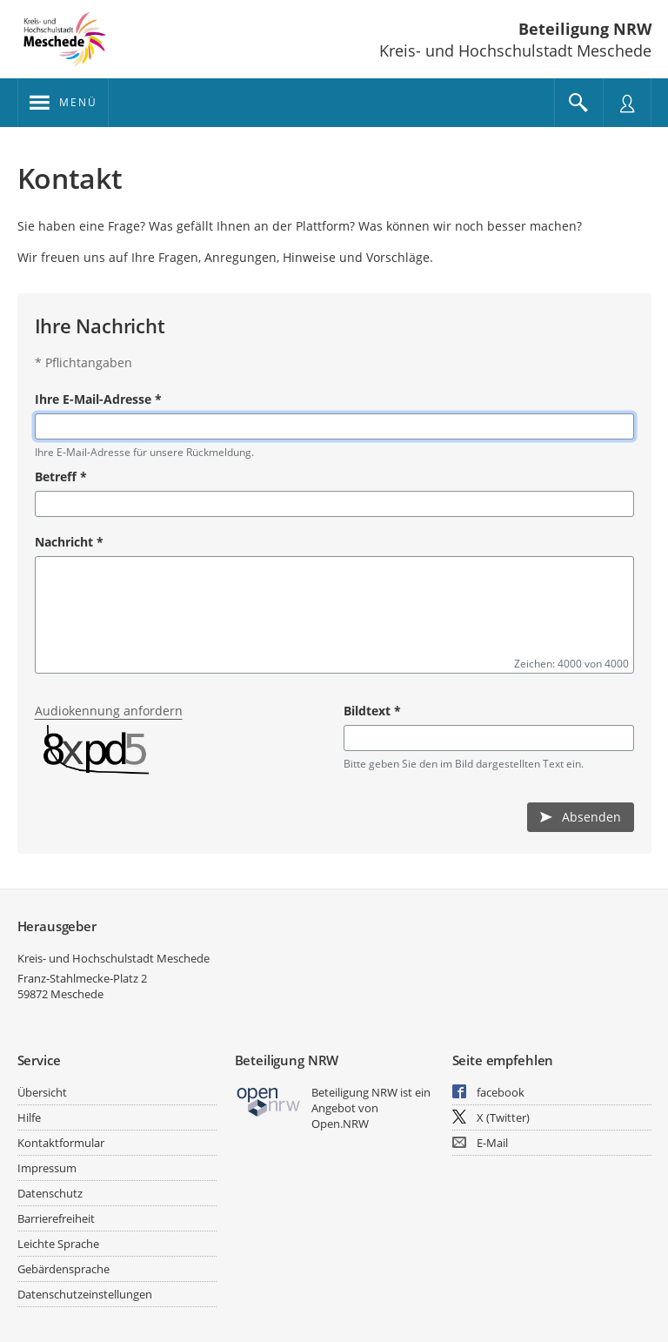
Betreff (61, 476)
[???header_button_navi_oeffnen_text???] (63, 102)
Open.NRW (340, 1123)
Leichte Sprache (58, 1243)
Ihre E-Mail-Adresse (98, 399)
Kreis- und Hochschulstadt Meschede (113, 958)
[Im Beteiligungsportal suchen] (578, 102)
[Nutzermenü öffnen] (627, 102)
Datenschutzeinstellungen (84, 1294)
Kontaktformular (60, 1143)
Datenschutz (50, 1193)
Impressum (47, 1168)
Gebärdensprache (63, 1269)
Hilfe (29, 1117)
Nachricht (69, 541)
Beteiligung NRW (584, 28)
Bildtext (372, 710)
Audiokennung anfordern (109, 710)
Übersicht (42, 1092)
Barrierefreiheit (56, 1218)
